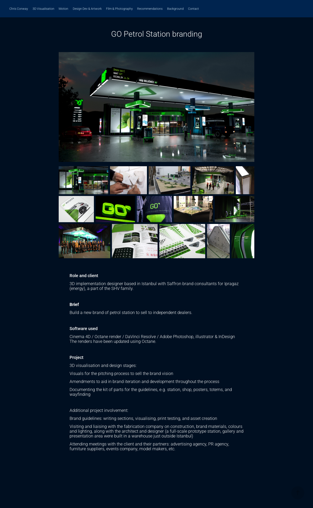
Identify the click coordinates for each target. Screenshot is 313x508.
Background (175, 9)
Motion (63, 9)
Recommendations (150, 9)
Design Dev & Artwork (87, 9)
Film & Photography (119, 9)
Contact (193, 9)
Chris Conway (18, 9)
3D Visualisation (43, 9)
